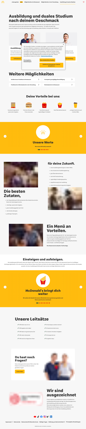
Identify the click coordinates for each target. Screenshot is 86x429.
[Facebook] (41, 417)
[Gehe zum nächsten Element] (81, 135)
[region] (43, 56)
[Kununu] (48, 417)
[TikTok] (38, 417)
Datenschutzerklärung (46, 56)
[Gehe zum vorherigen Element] (5, 135)
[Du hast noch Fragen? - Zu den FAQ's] (20, 371)
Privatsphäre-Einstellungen (27, 60)
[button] (39, 149)
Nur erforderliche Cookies (47, 60)
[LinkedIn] (51, 417)
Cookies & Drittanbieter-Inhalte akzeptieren (51, 65)
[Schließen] (63, 44)
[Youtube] (35, 417)
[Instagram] (45, 417)
